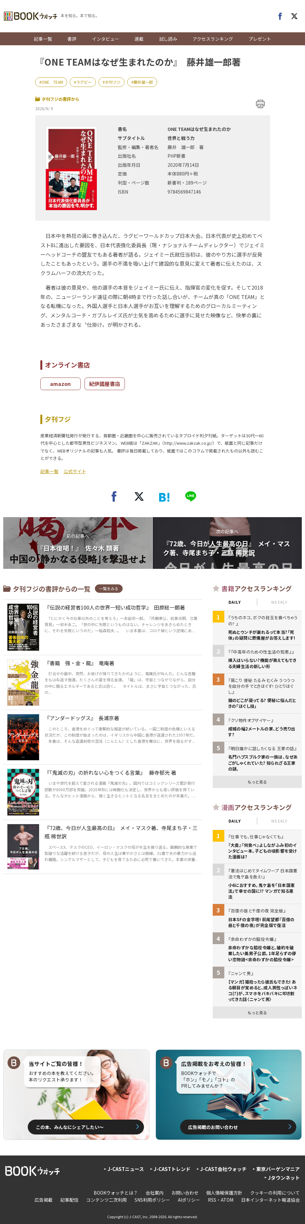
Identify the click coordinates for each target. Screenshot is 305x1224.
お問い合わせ (184, 1192)
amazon (60, 384)
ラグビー (84, 82)
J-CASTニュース (125, 1168)
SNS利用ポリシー (152, 1200)
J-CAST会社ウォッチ (223, 1168)
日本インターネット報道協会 (270, 1200)
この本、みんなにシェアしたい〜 (70, 1127)
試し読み (168, 39)
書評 (71, 39)
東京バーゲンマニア (278, 1168)
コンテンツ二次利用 (106, 1200)
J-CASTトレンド (172, 1168)
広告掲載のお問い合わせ (213, 1127)
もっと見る (257, 781)
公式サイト (75, 471)
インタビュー (105, 39)
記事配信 (69, 1200)
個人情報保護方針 (224, 1192)
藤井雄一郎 (143, 82)
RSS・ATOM (220, 1200)
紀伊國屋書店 (104, 384)
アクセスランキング (213, 39)
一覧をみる (108, 588)
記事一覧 (43, 39)
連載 (139, 39)
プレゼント (260, 39)
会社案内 (155, 1192)
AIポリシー (189, 1200)
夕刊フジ (112, 82)
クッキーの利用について (275, 1192)
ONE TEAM (52, 82)
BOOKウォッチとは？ (116, 1192)
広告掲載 (44, 1200)
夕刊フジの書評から (57, 99)
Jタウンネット (284, 1177)
